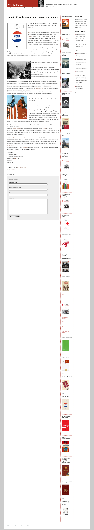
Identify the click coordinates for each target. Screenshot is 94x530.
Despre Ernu (14, 7)
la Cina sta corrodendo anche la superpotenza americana (25, 137)
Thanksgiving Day (40, 88)
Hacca (30, 36)
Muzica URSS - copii (66, 324)
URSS (29, 32)
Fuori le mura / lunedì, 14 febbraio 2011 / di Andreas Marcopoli (22, 20)
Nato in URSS (65, 396)
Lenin (49, 86)
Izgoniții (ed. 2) (66, 34)
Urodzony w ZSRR (67, 482)
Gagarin (44, 128)
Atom (32, 525)
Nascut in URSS (66, 301)
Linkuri (35, 7)
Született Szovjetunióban (66, 437)
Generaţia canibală (67, 16)
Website (11, 193)
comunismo (25, 52)
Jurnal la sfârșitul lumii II (66, 74)
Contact (30, 7)
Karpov (19, 128)
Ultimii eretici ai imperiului (66, 277)
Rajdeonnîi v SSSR (67, 337)
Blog (26, 7)
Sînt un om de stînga (65, 215)
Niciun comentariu (11, 169)
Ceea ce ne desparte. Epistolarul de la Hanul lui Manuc (66, 256)
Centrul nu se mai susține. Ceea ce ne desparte (67, 54)
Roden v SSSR (65, 357)
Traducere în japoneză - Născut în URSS (66, 503)
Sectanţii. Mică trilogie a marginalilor (66, 195)
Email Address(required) (15, 187)
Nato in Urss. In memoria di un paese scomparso (33, 17)
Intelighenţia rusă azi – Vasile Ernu (66, 235)
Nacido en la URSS (67, 377)
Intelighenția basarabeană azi (66, 175)
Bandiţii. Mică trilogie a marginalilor (65, 155)
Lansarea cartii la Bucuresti (65, 318)
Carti (19, 7)
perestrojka (25, 147)
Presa (23, 7)
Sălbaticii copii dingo (66, 93)
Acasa (8, 7)
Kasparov (14, 128)
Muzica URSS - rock (66, 328)
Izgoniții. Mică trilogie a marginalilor (65, 114)
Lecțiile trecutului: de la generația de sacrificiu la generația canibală (81, 55)
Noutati (21, 167)
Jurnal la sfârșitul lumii (66, 134)
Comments (11, 198)
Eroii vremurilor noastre (65, 332)
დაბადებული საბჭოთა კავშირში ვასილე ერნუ (66, 460)
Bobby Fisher (10, 145)
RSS (28, 525)
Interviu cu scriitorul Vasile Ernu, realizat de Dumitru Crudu (81, 44)
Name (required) (13, 182)
